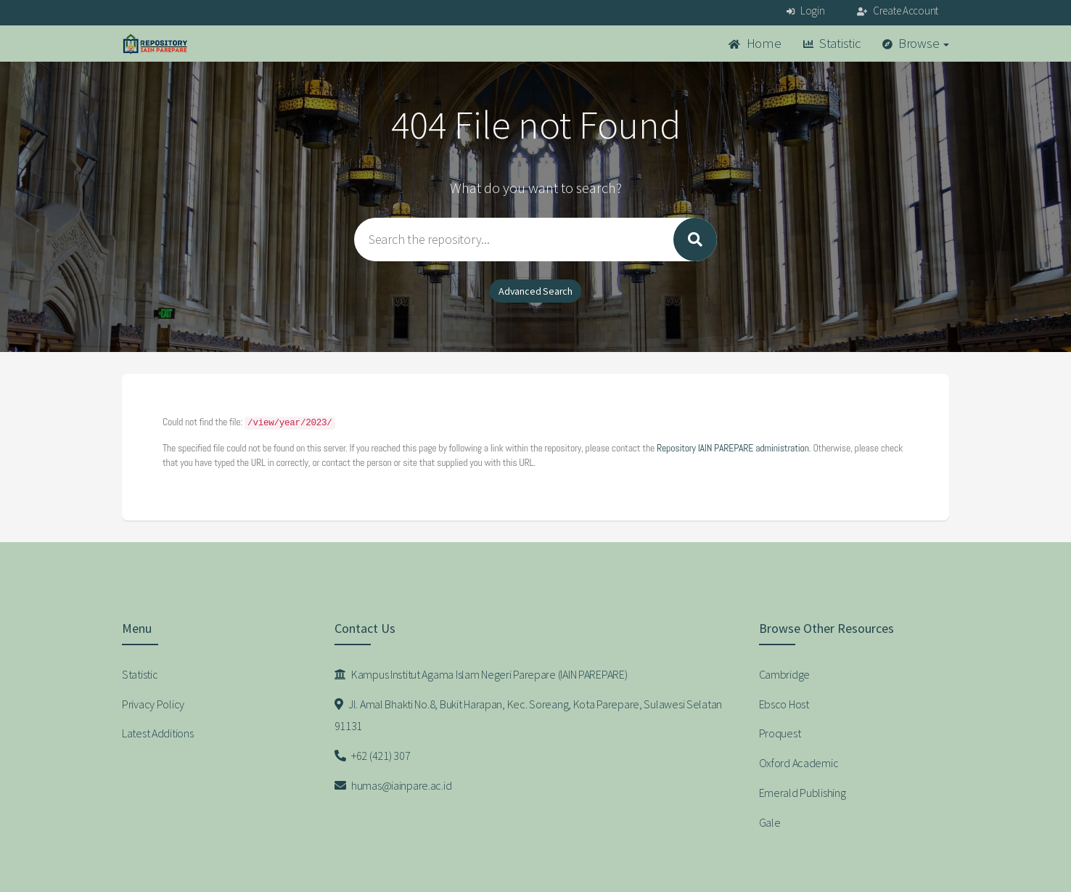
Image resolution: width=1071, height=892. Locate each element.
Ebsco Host (784, 704)
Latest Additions (158, 733)
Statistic (832, 43)
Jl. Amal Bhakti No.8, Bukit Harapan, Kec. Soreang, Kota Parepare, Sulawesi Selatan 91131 (529, 715)
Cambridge (784, 674)
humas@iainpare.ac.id (393, 785)
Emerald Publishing (802, 792)
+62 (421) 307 (373, 755)
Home (755, 43)
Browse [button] (916, 43)
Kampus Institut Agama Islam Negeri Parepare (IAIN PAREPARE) (481, 674)
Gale (770, 822)
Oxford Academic (799, 763)
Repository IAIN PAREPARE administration (733, 447)
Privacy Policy (153, 704)
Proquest (780, 733)
